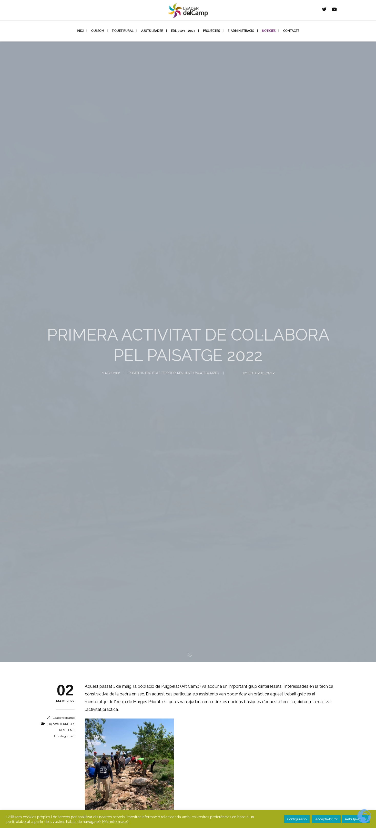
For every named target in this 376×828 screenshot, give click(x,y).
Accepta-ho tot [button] (326, 819)
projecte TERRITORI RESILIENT (168, 373)
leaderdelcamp (261, 373)
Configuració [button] (297, 819)
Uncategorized (206, 373)
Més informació (115, 821)
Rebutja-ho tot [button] (356, 819)
